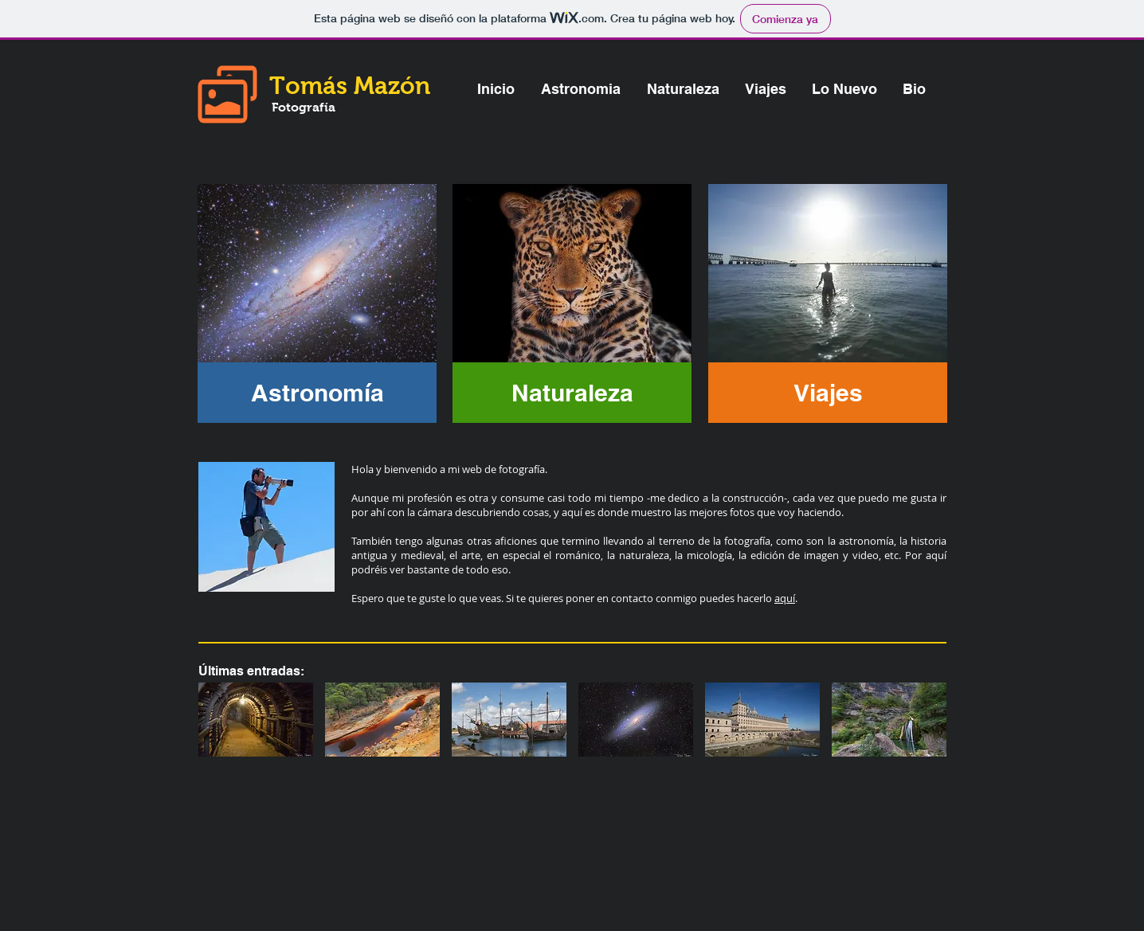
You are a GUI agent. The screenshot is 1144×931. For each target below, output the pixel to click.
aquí (784, 598)
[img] (255, 720)
